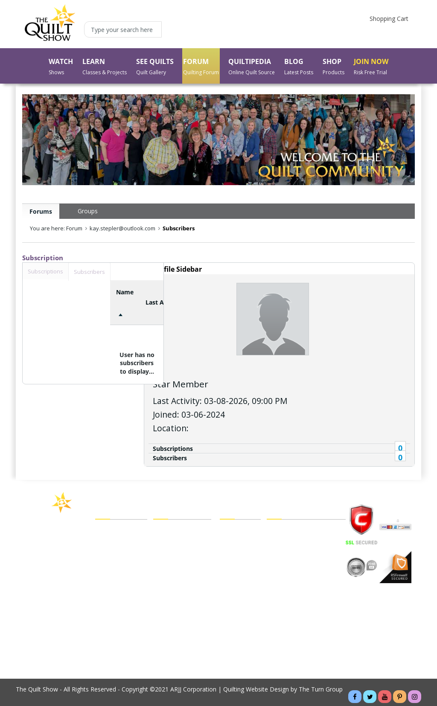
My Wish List (237, 555)
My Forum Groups (178, 555)
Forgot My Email (176, 590)
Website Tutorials (291, 591)
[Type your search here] (123, 29)
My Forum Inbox (176, 567)
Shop (102, 579)
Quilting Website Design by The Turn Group (283, 689)
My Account (169, 531)
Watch (104, 531)
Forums (40, 211)
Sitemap (278, 567)
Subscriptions (173, 449)
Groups (88, 211)
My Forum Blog (174, 579)
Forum (104, 567)
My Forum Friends (178, 543)
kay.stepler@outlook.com (122, 228)
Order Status (237, 567)
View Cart (233, 531)
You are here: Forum (56, 228)
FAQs (274, 543)
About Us (108, 615)
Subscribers (170, 458)
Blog (101, 603)
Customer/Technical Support (306, 555)
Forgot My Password (182, 603)
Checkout (233, 543)
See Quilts (109, 555)
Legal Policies (285, 531)
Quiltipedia (109, 591)
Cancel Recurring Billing (299, 579)
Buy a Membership (121, 626)
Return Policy (238, 591)
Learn (103, 543)
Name (125, 292)
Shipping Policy (240, 579)
